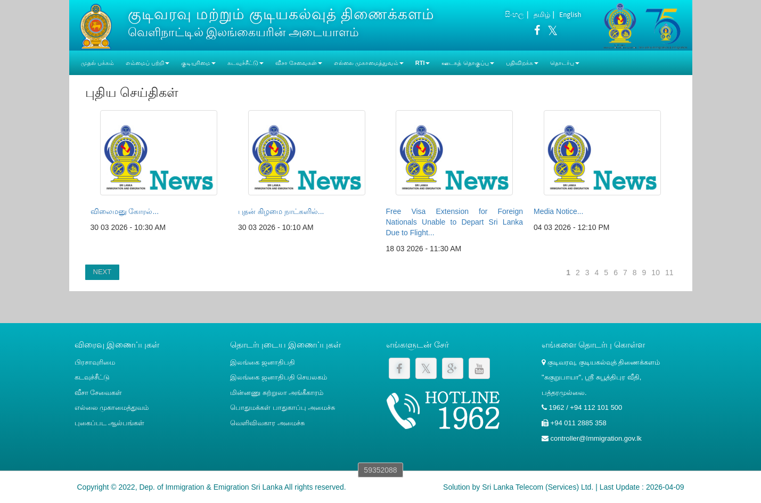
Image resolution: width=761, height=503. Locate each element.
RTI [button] (422, 63)
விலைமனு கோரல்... (125, 211)
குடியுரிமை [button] (198, 63)
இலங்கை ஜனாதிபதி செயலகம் (278, 377)
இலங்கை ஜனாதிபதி (262, 362)
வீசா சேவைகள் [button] (298, 63)
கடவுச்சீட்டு (92, 377)
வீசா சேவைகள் (98, 393)
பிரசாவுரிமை (95, 362)
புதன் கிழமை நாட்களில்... (281, 211)
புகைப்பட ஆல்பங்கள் (110, 423)
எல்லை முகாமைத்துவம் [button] (369, 63)
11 (669, 272)
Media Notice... (558, 211)
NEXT (102, 272)
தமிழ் (542, 15)
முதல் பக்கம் (97, 63)
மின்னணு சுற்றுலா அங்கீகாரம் (276, 393)
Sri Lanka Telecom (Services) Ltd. (537, 487)
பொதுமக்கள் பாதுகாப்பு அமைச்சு (282, 407)
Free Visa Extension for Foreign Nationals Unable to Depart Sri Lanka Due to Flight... (454, 222)
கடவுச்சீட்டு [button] (245, 63)
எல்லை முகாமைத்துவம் (112, 407)
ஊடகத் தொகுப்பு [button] (467, 63)
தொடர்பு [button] (564, 63)
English (570, 15)
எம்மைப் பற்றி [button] (147, 63)
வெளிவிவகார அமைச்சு (267, 423)
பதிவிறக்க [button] (522, 63)
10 (655, 272)
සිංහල (514, 14)
